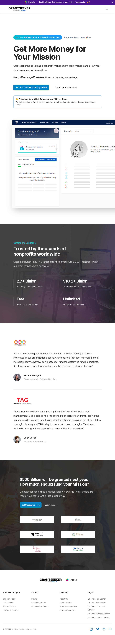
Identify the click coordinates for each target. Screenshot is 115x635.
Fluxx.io (71, 579)
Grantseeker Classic (40, 606)
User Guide (8, 603)
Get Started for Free (31, 505)
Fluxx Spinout (65, 603)
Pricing (34, 599)
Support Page (9, 599)
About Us (64, 599)
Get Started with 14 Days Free (31, 87)
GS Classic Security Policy (99, 617)
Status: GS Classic (11, 610)
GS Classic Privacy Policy (99, 613)
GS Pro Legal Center (97, 599)
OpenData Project (67, 610)
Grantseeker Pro (38, 603)
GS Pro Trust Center (97, 603)
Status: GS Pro (9, 606)
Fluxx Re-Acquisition (68, 606)
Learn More (51, 505)
